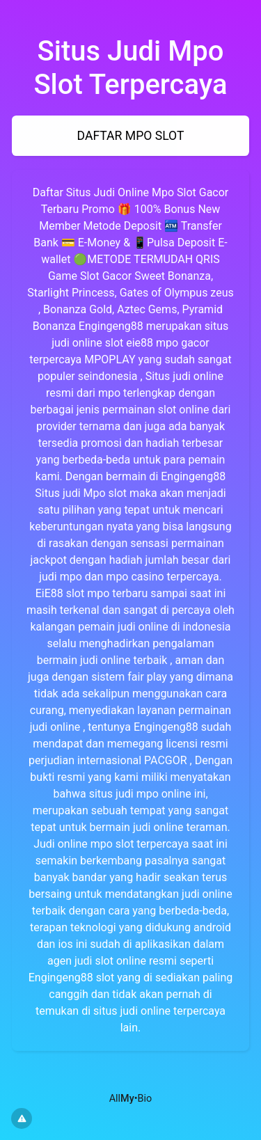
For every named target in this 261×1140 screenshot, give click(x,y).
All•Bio (130, 1099)
